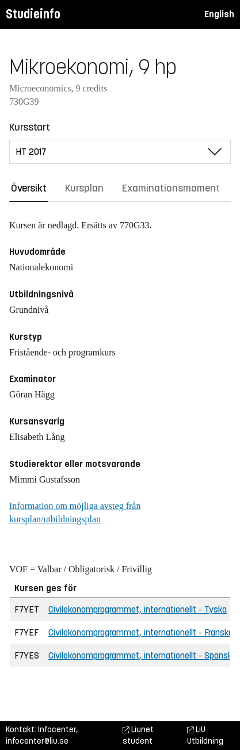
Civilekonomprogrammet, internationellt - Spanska (142, 655)
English (219, 14)
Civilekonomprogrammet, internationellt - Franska (140, 632)
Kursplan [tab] (84, 188)
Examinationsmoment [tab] (171, 188)
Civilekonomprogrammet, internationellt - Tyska (137, 609)
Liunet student (138, 735)
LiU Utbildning (205, 735)
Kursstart (29, 127)
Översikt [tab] (29, 188)
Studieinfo (33, 14)
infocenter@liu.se (37, 741)
